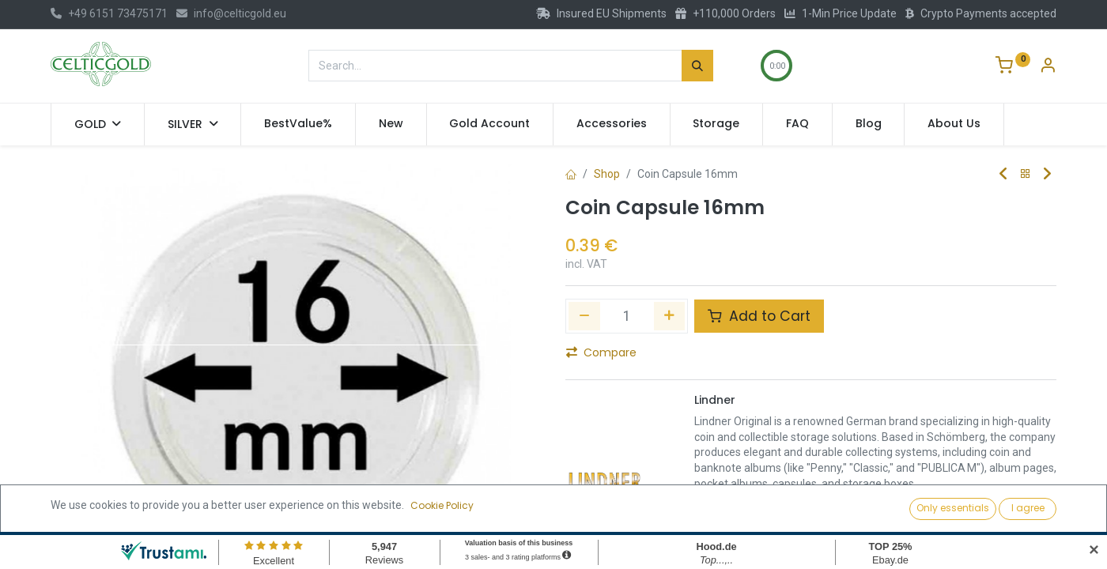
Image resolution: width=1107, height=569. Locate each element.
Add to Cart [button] (759, 316)
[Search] (697, 65)
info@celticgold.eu (231, 13)
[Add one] (670, 316)
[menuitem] (298, 124)
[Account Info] (1047, 67)
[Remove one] (584, 316)
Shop (607, 174)
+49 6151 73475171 (109, 13)
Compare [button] (601, 352)
